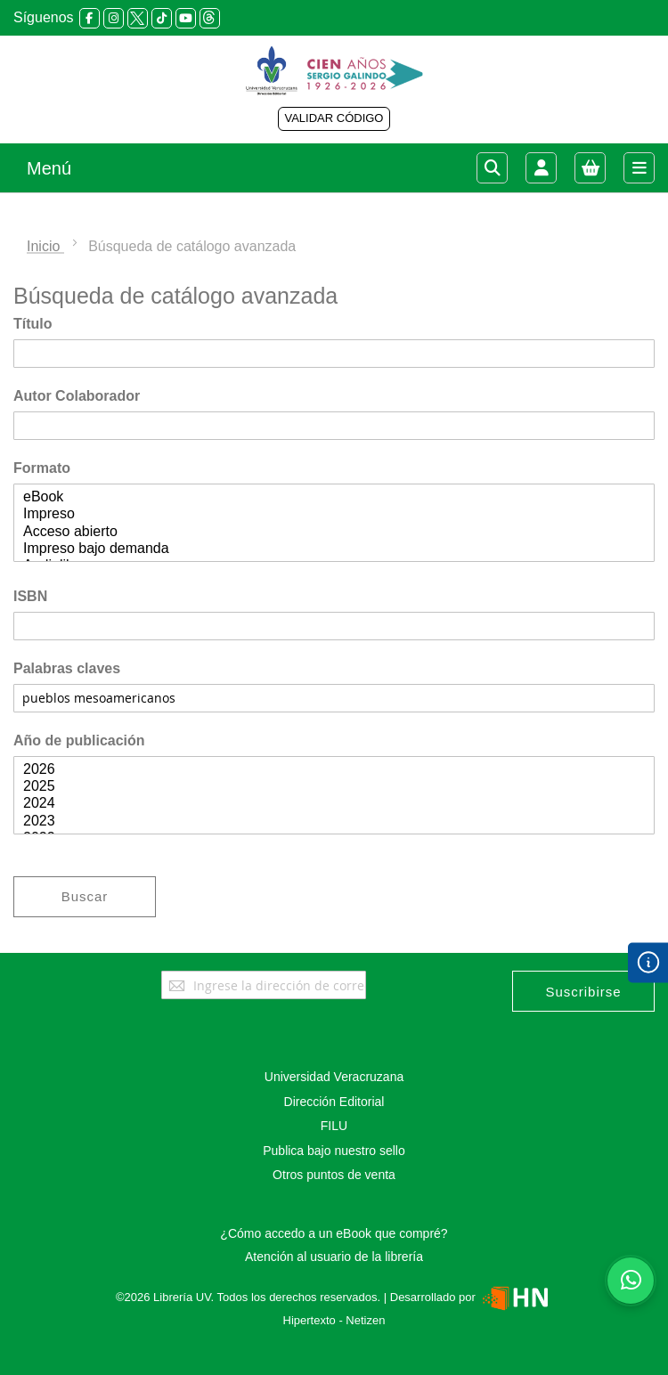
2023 (334, 821)
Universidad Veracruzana (334, 1077)
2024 (334, 803)
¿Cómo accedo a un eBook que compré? (333, 1233)
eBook (334, 497)
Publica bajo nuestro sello (334, 1150)
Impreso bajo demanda (334, 549)
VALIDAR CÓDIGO (333, 118)
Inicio (45, 246)
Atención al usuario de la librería (334, 1256)
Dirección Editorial (334, 1101)
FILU (334, 1126)
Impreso (334, 514)
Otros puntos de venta (334, 1175)
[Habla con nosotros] (630, 1280)
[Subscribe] (583, 991)
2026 (334, 769)
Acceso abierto (334, 532)
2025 (334, 786)
